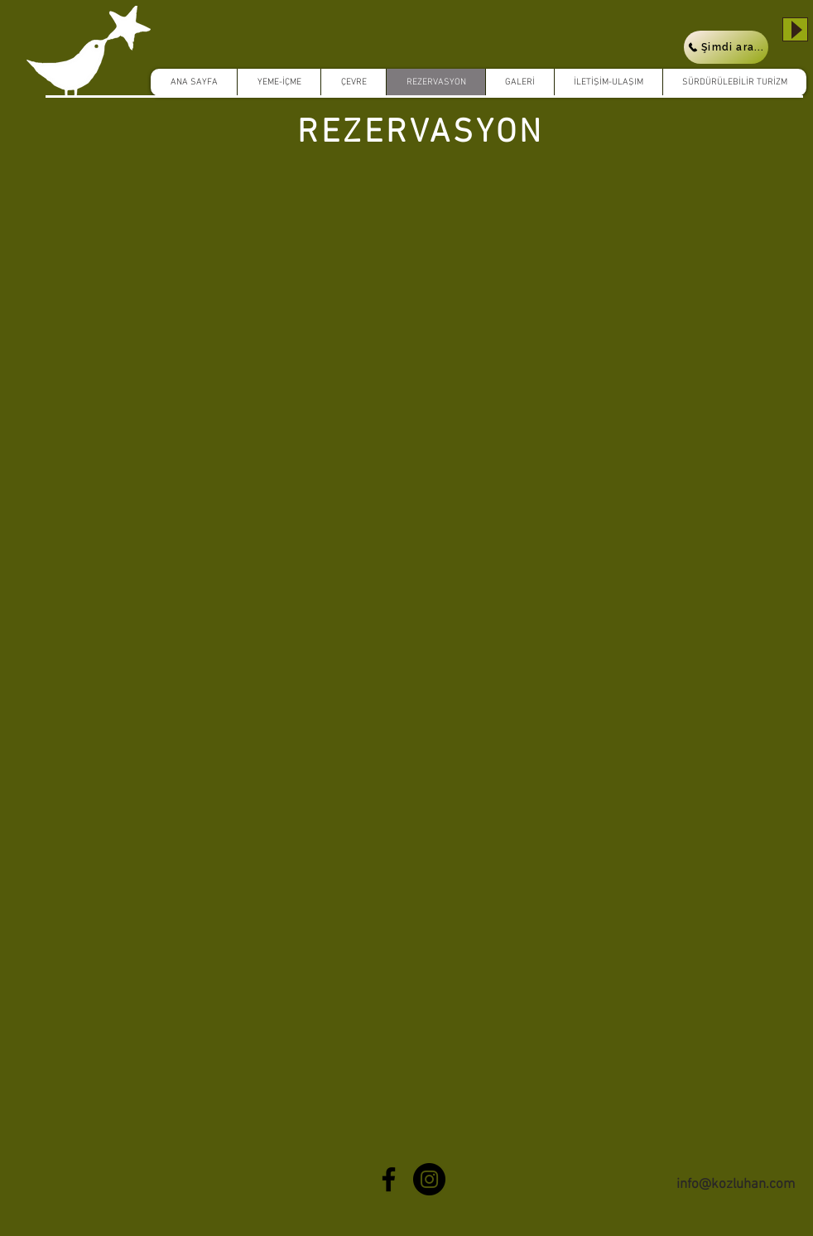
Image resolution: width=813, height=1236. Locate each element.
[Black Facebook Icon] (389, 1179)
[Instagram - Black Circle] (429, 1179)
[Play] (795, 29)
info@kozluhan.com (735, 1184)
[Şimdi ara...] (726, 47)
